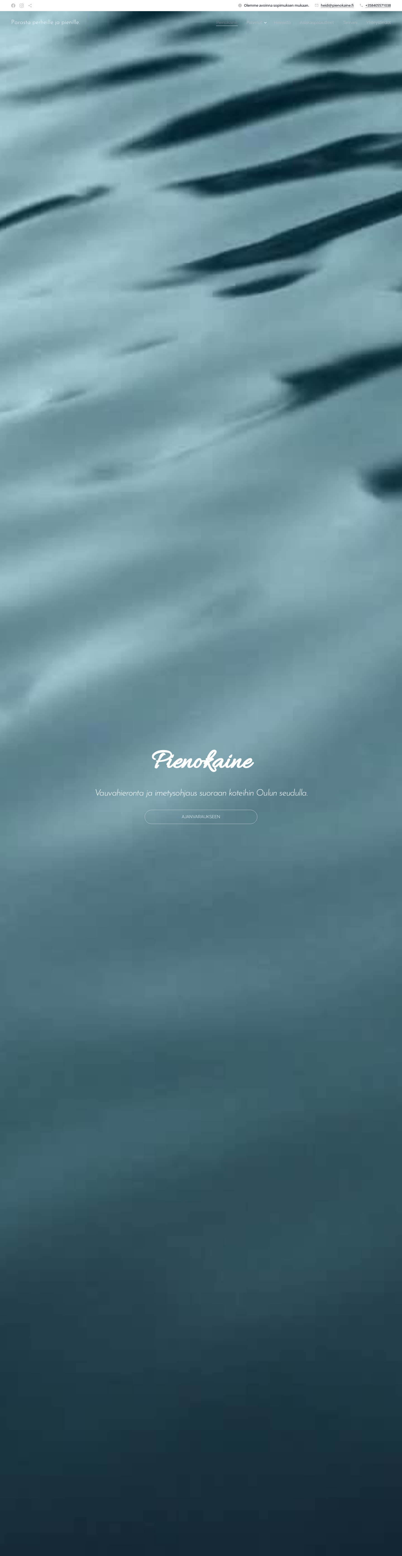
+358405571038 (378, 5)
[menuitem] (221, 23)
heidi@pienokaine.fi (337, 5)
